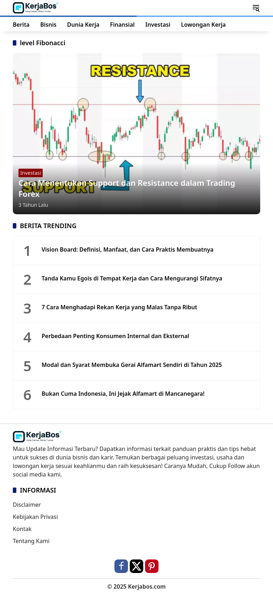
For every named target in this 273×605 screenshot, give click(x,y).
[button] (256, 8)
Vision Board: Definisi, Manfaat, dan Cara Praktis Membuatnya (128, 249)
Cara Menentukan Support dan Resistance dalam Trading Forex (126, 188)
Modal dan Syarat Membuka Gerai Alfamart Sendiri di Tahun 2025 (132, 365)
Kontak (22, 529)
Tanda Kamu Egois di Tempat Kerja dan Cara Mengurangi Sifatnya (132, 278)
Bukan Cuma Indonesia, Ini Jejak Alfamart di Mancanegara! (123, 394)
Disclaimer (27, 505)
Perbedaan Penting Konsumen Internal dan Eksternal (115, 336)
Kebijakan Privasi (35, 517)
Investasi (30, 172)
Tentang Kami (31, 541)
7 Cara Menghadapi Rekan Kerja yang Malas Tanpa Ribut (119, 307)
